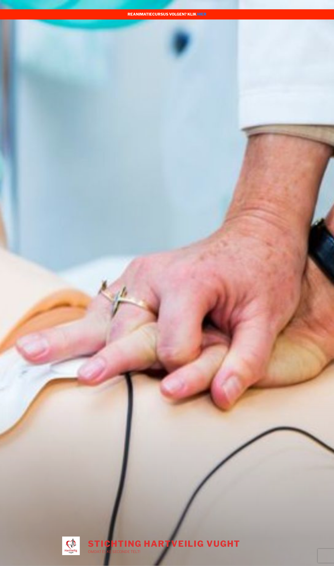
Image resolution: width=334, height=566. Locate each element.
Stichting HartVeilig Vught (164, 544)
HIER (201, 14)
